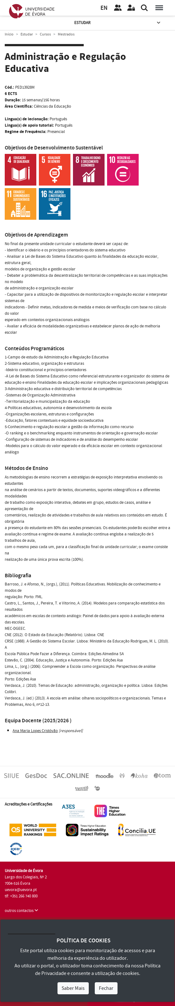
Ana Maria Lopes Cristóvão (35, 731)
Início (9, 34)
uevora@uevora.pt (21, 890)
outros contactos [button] (21, 911)
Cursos (45, 34)
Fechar (106, 988)
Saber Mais (73, 988)
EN (103, 8)
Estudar (117, 23)
